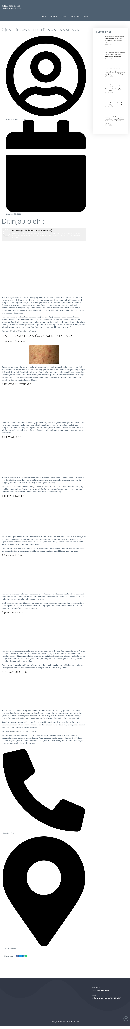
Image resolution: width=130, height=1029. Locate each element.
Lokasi (62, 17)
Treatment (50, 17)
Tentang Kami (77, 17)
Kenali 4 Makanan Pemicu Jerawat (23, 332)
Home (38, 17)
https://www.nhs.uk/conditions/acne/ (23, 732)
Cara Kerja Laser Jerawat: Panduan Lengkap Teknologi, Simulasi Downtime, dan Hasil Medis (115, 55)
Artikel (91, 17)
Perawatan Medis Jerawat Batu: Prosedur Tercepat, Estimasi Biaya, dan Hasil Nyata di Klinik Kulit (115, 104)
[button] (17, 956)
